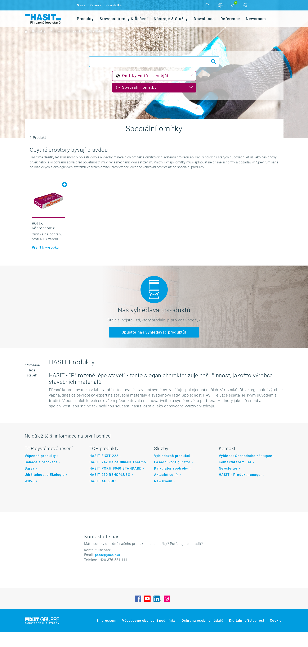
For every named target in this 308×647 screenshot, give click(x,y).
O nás (81, 5)
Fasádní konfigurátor (172, 477)
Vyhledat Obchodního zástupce (245, 471)
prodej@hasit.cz (108, 570)
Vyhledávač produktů (172, 471)
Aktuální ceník (166, 490)
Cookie (276, 635)
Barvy (30, 483)
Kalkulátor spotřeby (171, 483)
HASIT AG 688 (101, 496)
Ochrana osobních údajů (202, 635)
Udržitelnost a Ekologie (45, 490)
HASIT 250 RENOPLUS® (110, 490)
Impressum (106, 635)
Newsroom (163, 496)
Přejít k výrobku (45, 247)
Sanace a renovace (41, 477)
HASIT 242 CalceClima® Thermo (117, 477)
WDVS (30, 496)
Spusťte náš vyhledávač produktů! (154, 332)
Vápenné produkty (40, 471)
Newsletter (114, 5)
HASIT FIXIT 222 (104, 471)
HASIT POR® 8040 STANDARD (115, 483)
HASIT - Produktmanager (240, 490)
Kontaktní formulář (235, 477)
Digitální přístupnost (246, 635)
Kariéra (95, 5)
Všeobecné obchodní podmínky (149, 635)
